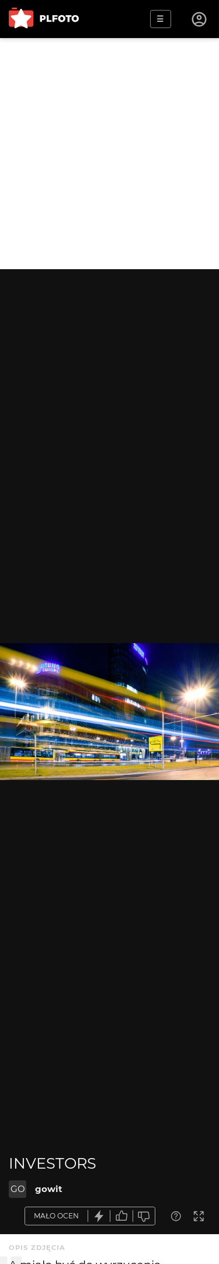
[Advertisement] (109, 153)
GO (18, 1188)
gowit (48, 1188)
